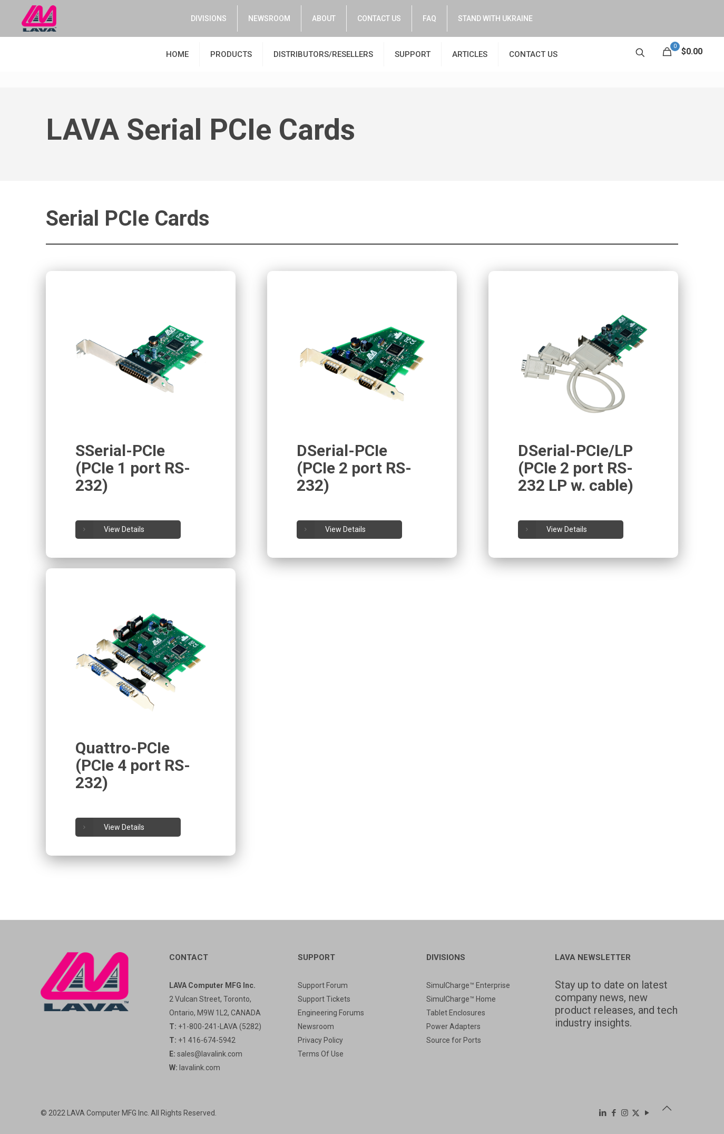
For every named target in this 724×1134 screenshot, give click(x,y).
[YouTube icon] (647, 1113)
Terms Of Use (321, 1054)
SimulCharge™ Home (461, 999)
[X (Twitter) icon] (636, 1113)
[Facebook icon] (614, 1113)
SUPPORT (413, 54)
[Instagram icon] (625, 1113)
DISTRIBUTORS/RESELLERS (323, 54)
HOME (177, 54)
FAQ (429, 18)
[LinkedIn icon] (602, 1113)
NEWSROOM (269, 18)
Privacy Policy (320, 1040)
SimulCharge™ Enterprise (468, 985)
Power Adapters (453, 1026)
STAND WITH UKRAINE (495, 18)
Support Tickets (324, 999)
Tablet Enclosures (455, 1013)
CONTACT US (379, 18)
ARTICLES (469, 54)
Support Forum (323, 985)
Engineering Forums (331, 1013)
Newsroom (316, 1026)
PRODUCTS (231, 54)
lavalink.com (199, 1067)
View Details (111, 530)
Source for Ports (453, 1040)
